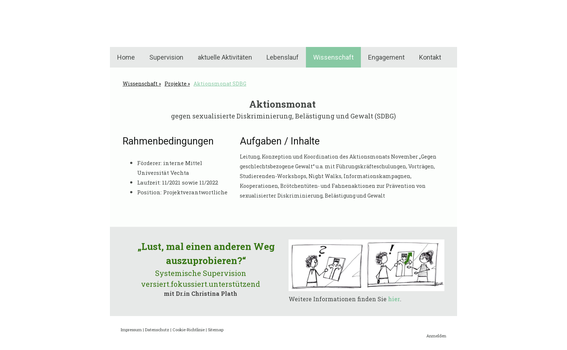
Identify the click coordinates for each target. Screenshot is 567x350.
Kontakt (430, 57)
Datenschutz (157, 329)
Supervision (166, 57)
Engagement (386, 57)
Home (126, 57)
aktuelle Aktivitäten (225, 57)
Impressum (131, 329)
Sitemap (215, 329)
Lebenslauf (283, 57)
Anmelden (436, 335)
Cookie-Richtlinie (188, 329)
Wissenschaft (333, 57)
